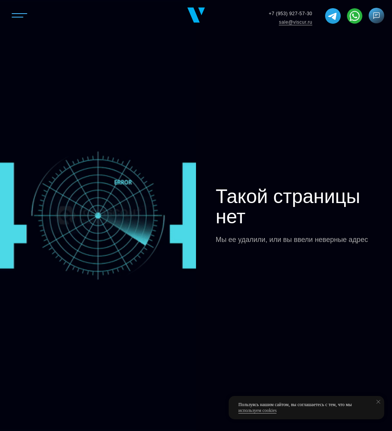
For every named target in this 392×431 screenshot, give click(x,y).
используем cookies (257, 410)
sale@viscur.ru (295, 22)
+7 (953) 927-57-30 (290, 13)
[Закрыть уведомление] (378, 402)
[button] (377, 15)
